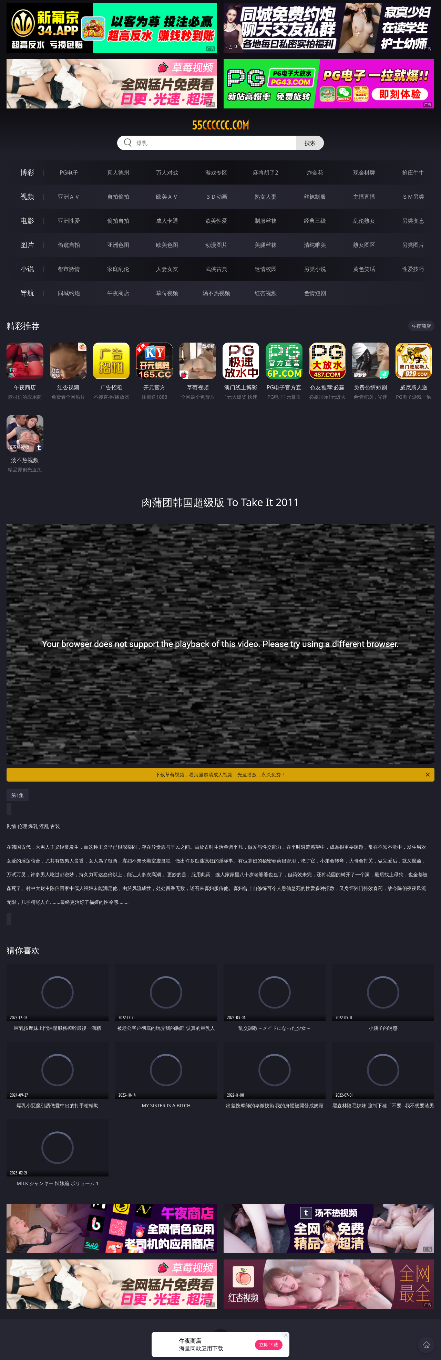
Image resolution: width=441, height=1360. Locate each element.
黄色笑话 (364, 269)
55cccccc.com (220, 125)
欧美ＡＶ (167, 196)
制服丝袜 (266, 220)
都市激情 (69, 269)
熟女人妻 (266, 196)
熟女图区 (364, 245)
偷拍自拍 (118, 220)
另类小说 (315, 269)
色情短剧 (315, 293)
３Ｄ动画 (216, 196)
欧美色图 (167, 245)
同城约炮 (69, 293)
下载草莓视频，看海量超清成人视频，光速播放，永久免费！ (293, 775)
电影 (27, 220)
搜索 (310, 143)
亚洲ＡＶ (69, 196)
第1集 (17, 795)
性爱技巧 (413, 269)
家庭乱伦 (118, 269)
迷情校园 (266, 269)
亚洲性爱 (69, 220)
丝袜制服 (315, 196)
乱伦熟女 (364, 220)
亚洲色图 (118, 245)
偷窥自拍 (69, 245)
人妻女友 (167, 269)
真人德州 (118, 172)
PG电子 (69, 172)
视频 (27, 196)
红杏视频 (266, 293)
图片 (27, 244)
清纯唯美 (315, 245)
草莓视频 (167, 293)
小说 (27, 268)
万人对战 (167, 172)
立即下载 (268, 1344)
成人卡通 (167, 220)
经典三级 (315, 220)
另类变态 (413, 220)
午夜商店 (118, 293)
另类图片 (413, 245)
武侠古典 (216, 269)
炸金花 (315, 172)
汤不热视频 (216, 293)
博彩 (27, 172)
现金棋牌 (364, 172)
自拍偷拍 (118, 196)
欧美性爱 (216, 220)
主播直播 (364, 196)
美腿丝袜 (266, 245)
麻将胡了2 (265, 172)
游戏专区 (216, 172)
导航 (27, 292)
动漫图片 (216, 245)
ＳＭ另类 (413, 196)
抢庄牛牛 (413, 172)
